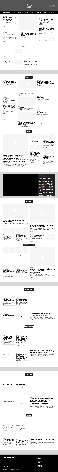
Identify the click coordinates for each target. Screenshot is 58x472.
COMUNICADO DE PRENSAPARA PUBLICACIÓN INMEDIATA (9, 399)
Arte (19, 121)
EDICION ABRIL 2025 (34, 141)
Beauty (22, 32)
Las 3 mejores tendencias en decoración (19, 426)
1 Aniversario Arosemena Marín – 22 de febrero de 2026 (45, 90)
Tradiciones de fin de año (43, 39)
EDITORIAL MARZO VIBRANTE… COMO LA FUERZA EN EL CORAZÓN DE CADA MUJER (22, 315)
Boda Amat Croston (21, 384)
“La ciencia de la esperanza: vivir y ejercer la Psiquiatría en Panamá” (42, 351)
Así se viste (5, 80)
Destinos (5, 218)
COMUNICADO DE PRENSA (21, 270)
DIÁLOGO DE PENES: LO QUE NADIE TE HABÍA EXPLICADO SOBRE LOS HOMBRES (8, 51)
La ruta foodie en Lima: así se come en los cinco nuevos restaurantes (42, 270)
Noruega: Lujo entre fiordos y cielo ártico (14, 221)
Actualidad (5, 16)
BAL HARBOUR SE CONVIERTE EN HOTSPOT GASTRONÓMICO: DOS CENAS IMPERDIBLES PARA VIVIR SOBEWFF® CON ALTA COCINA (9, 273)
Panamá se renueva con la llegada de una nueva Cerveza (9, 256)
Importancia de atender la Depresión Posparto (49, 142)
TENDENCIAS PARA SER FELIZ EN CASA (42, 439)
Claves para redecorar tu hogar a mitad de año (9, 440)
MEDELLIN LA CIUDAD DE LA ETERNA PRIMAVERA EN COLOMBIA (41, 226)
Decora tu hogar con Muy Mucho (8, 426)
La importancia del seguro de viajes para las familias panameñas (37, 236)
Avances (44, 140)
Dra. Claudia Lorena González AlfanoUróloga (46, 20)
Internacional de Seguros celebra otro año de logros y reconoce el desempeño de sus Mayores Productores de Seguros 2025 (22, 401)
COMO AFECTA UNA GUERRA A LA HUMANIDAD (9, 19)
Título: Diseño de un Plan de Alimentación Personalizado (35, 153)
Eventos (4, 383)
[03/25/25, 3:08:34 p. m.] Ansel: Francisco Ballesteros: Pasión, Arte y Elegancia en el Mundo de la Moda (9, 90)
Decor (4, 424)
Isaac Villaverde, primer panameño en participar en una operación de (22, 256)
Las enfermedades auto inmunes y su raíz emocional (48, 157)
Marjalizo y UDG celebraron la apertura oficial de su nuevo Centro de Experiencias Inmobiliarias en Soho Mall (41, 401)
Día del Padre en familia (8, 384)
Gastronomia (5, 269)
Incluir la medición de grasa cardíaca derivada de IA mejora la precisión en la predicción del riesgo (46, 29)
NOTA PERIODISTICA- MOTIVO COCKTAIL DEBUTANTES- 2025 (27, 42)
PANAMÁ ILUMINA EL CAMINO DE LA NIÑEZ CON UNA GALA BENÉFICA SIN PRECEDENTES (28, 34)
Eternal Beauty (7, 98)
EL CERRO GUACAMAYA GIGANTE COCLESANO (21, 236)
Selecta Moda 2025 (7, 116)
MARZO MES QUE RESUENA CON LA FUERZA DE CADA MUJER (22, 300)
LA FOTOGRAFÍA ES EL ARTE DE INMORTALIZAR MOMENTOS (40, 314)
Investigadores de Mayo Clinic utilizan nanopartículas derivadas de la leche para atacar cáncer (30, 52)
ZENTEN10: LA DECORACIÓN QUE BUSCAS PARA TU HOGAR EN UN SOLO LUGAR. (22, 441)
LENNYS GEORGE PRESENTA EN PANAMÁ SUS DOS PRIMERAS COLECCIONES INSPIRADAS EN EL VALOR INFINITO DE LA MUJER (45, 120)
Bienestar (5, 32)
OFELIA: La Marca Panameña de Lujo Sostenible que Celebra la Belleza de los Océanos (9, 107)
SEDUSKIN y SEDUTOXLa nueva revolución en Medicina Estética (30, 62)
